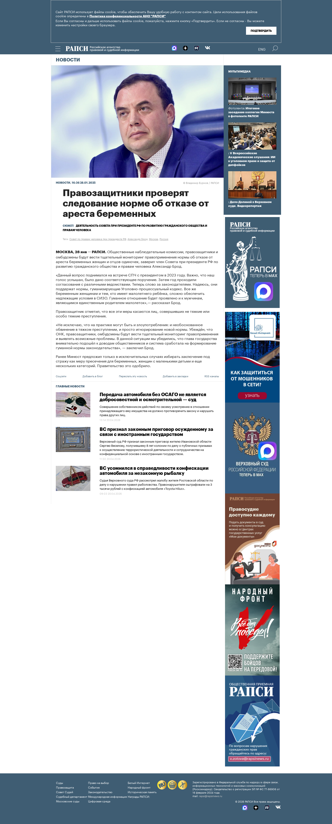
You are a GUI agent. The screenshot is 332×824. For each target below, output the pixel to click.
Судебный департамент (71, 796)
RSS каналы (212, 376)
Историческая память (142, 791)
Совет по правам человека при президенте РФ (97, 239)
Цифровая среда (99, 801)
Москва (153, 239)
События (94, 787)
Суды (59, 782)
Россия (164, 239)
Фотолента (236, 108)
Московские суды (67, 801)
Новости (68, 60)
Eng (262, 49)
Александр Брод (137, 239)
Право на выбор (98, 782)
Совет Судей (64, 791)
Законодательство (100, 791)
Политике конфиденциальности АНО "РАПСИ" (127, 16)
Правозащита (65, 787)
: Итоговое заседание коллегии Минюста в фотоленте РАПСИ (251, 112)
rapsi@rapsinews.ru (210, 796)
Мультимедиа (239, 71)
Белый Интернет (139, 782)
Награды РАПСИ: (139, 796)
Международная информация (107, 796)
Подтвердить (261, 30)
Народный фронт (139, 787)
